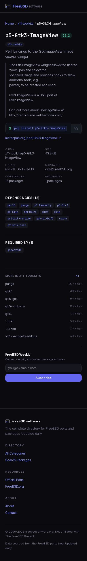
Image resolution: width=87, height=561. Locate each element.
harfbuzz (30, 212)
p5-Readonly (42, 205)
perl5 (11, 205)
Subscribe (44, 378)
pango (25, 205)
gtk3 (45, 212)
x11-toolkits (25, 23)
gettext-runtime (19, 218)
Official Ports (14, 480)
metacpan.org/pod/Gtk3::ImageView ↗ (33, 138)
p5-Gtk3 (62, 205)
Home (9, 23)
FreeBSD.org (14, 486)
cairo (63, 218)
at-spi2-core (17, 225)
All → (79, 276)
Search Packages (18, 460)
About (9, 506)
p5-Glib (13, 212)
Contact (11, 513)
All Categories (15, 453)
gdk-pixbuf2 (44, 218)
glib (57, 212)
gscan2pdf (14, 250)
